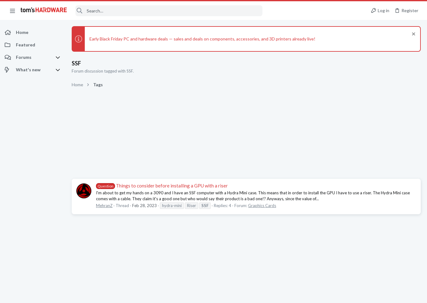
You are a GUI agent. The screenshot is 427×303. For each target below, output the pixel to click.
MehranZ (104, 205)
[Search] (168, 10)
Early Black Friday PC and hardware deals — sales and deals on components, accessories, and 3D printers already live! (202, 38)
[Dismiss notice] (412, 34)
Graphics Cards (262, 205)
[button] (12, 10)
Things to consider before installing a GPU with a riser (162, 185)
